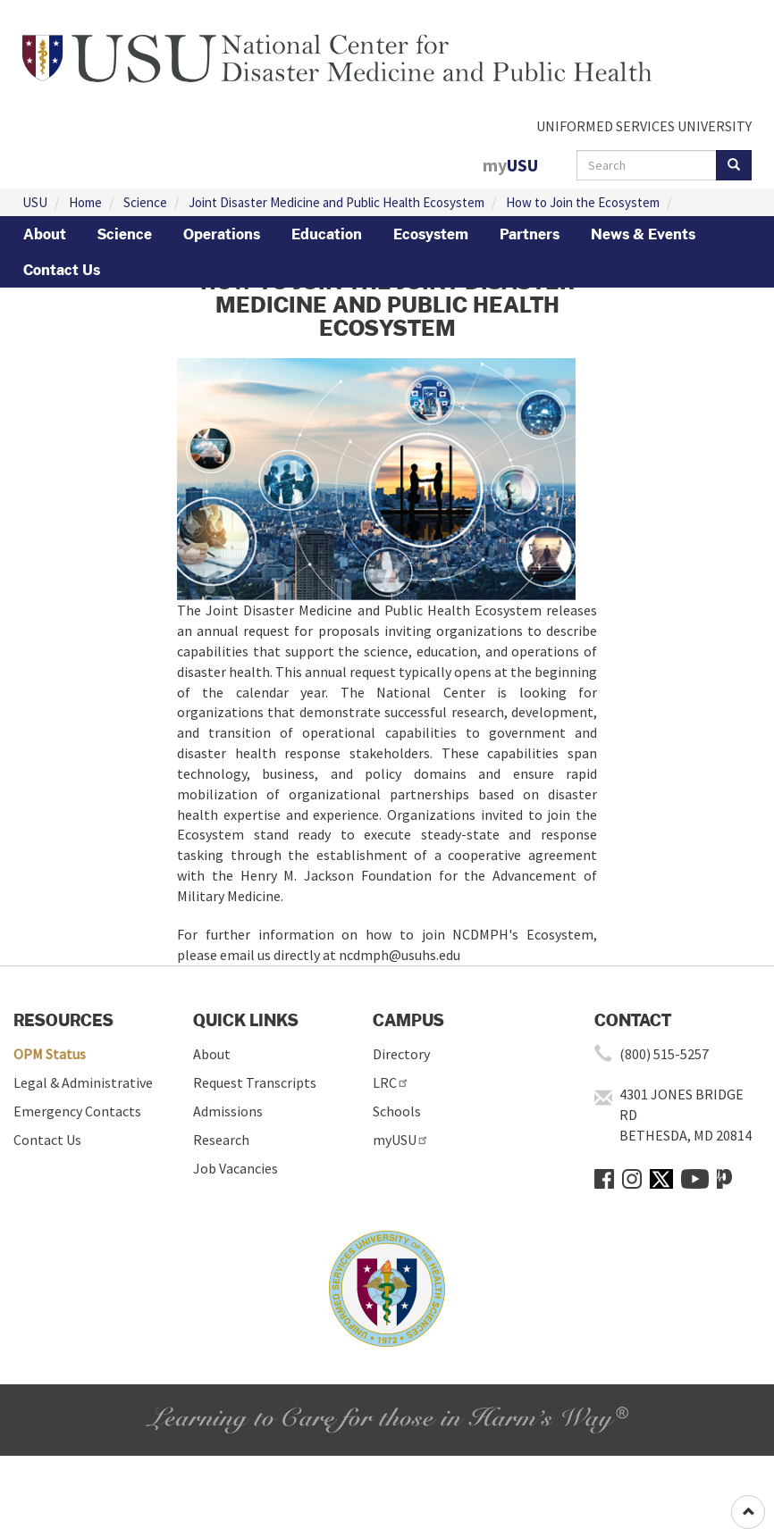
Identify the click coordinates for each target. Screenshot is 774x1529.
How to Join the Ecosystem (583, 202)
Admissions (228, 1111)
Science (145, 202)
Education (326, 234)
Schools (397, 1111)
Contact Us (61, 270)
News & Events (643, 234)
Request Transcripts (254, 1082)
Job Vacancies (235, 1168)
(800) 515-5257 (664, 1054)
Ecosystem (430, 234)
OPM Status (49, 1054)
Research (221, 1140)
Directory (401, 1054)
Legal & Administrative (83, 1082)
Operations (221, 234)
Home (85, 202)
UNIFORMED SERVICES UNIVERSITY (644, 126)
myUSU (401, 1140)
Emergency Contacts (77, 1111)
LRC (391, 1082)
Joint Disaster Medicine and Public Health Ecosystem (336, 202)
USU (34, 202)
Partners (529, 234)
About (44, 234)
